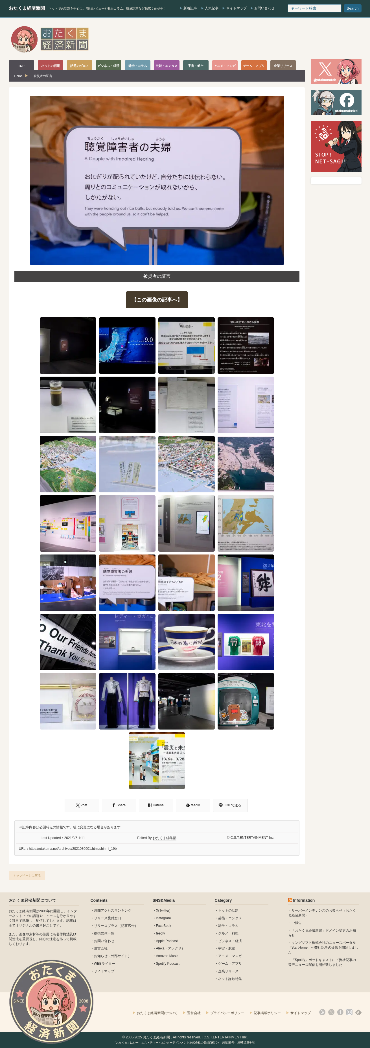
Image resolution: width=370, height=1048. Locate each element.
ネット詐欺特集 (230, 979)
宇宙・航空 (226, 948)
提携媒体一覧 (104, 933)
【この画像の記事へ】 (157, 300)
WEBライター (104, 964)
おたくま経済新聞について (32, 900)
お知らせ (101, 956)
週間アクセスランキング (112, 910)
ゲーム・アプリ (230, 964)
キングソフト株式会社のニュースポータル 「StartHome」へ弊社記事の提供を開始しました (323, 947)
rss (322, 1012)
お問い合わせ (264, 8)
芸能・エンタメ (230, 918)
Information (304, 900)
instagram (163, 918)
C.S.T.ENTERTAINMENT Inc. (253, 838)
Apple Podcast (167, 941)
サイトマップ (236, 8)
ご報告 (297, 923)
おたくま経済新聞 (27, 8)
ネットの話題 (228, 910)
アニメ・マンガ (230, 956)
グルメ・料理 (228, 933)
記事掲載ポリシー (267, 1013)
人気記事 (211, 8)
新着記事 (190, 8)
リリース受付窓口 (107, 918)
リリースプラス (106, 926)
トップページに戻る (27, 875)
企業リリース (228, 971)
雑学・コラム (228, 926)
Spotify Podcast (167, 964)
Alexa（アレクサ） (170, 948)
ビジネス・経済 (230, 941)
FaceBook (163, 926)
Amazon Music (167, 956)
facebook (340, 1012)
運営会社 (101, 948)
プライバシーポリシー (227, 1013)
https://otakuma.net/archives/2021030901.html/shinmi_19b (73, 849)
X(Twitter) (163, 910)
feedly (160, 933)
